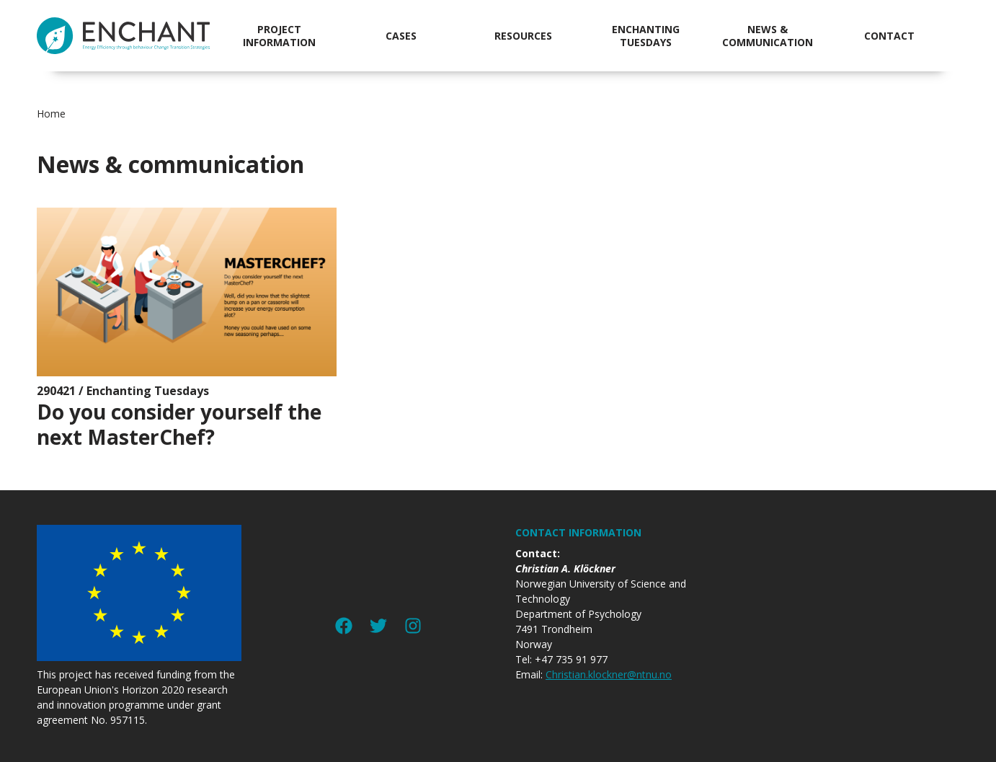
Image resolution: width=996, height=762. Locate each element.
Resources (523, 36)
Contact (889, 36)
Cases (401, 36)
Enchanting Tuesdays (646, 35)
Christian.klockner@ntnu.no (609, 674)
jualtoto (986, 7)
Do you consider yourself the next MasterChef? (179, 424)
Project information (279, 35)
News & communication (767, 35)
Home (51, 113)
